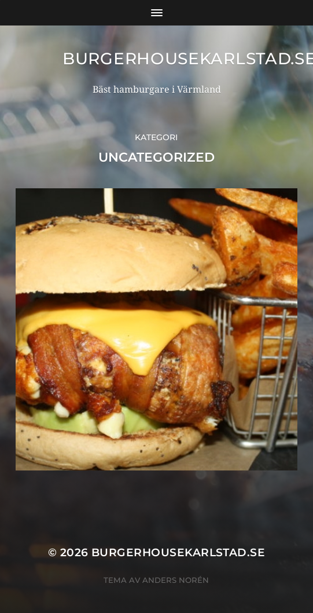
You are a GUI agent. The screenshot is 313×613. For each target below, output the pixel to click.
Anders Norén (175, 580)
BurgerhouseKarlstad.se (178, 552)
